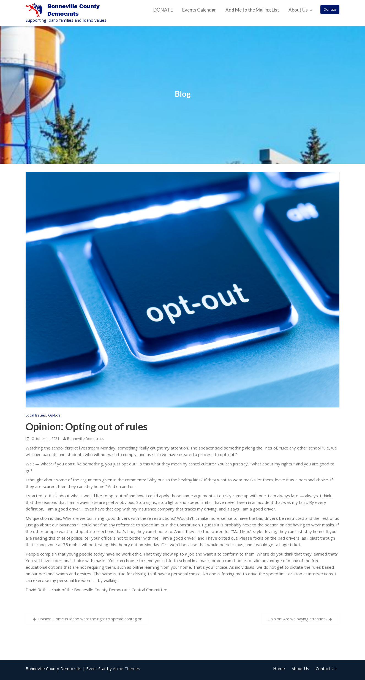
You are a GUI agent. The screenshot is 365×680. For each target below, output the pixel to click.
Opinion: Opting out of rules (87, 426)
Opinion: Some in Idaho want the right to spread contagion (90, 618)
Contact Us (326, 668)
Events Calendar (199, 10)
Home (279, 668)
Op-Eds (54, 415)
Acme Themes (126, 668)
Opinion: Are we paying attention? (297, 618)
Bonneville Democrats (83, 438)
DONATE (163, 10)
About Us (298, 10)
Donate (330, 9)
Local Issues (36, 415)
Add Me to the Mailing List (252, 10)
